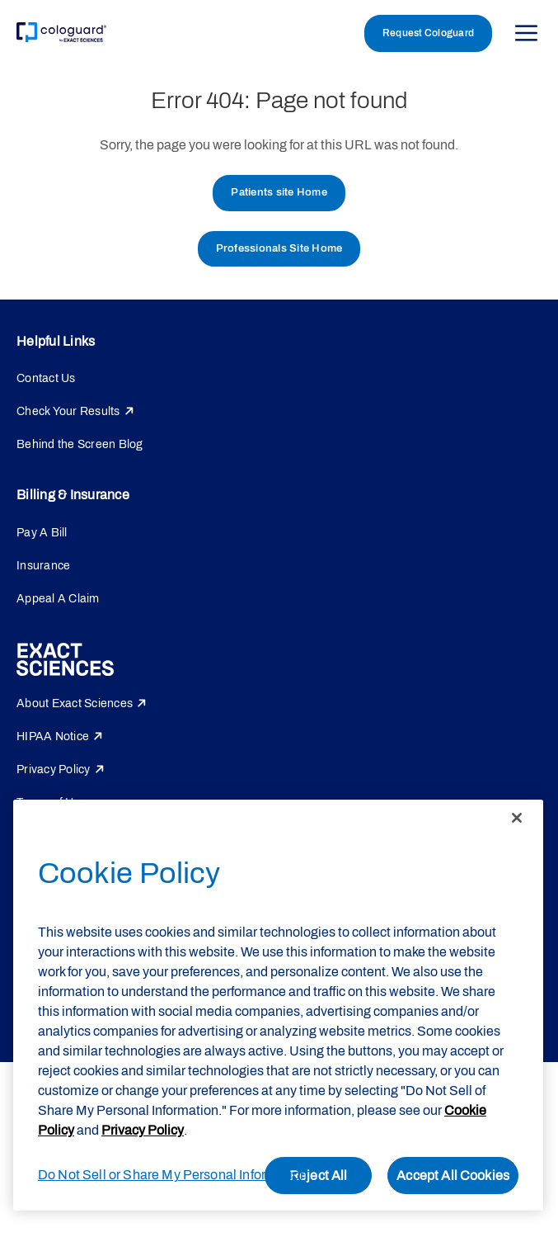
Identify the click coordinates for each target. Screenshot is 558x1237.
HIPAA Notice (52, 736)
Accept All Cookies (452, 1176)
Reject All (318, 1176)
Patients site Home (279, 192)
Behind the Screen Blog (79, 444)
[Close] (517, 818)
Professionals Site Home (279, 248)
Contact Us (46, 378)
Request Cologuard (428, 33)
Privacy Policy (53, 769)
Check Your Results (68, 411)
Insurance (43, 565)
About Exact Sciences (74, 703)
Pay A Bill (42, 532)
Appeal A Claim (58, 599)
